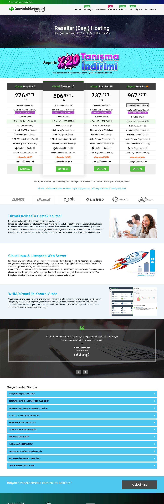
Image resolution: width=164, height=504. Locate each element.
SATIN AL (25, 168)
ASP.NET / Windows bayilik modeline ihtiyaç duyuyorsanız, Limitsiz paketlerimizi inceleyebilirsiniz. (82, 188)
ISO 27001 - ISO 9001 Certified (21, 2)
